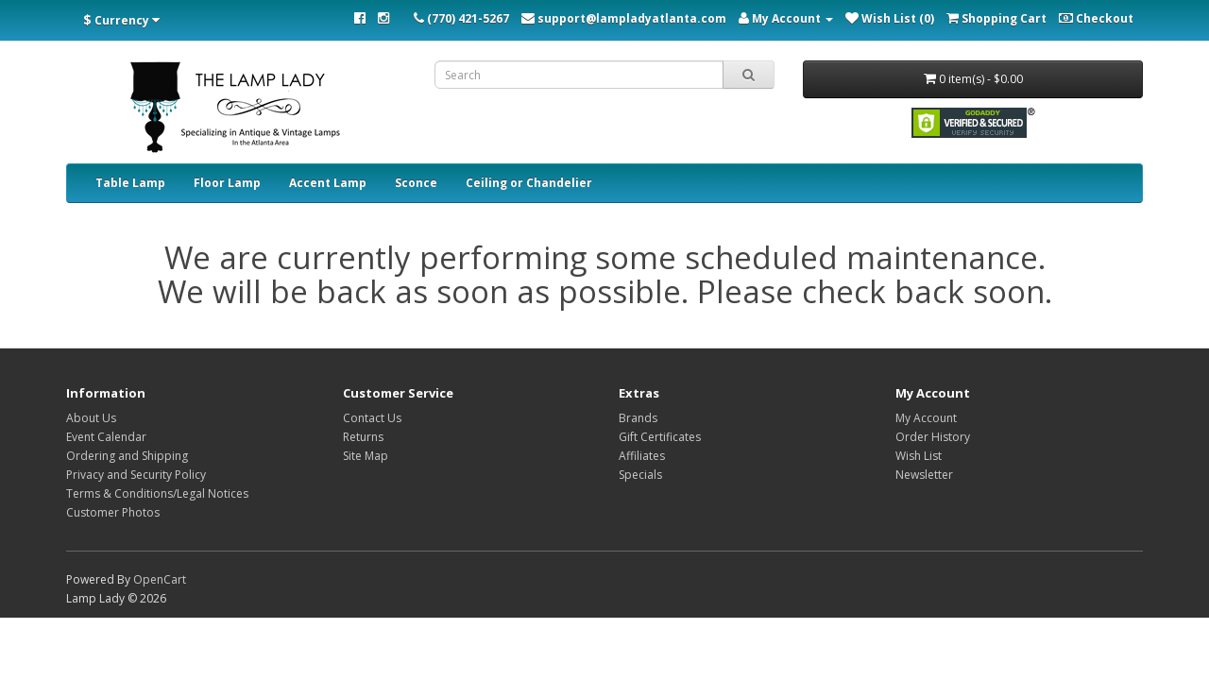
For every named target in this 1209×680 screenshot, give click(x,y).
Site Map (365, 456)
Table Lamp (130, 183)
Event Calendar (106, 437)
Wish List (918, 456)
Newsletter (924, 475)
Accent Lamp (327, 183)
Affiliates (642, 456)
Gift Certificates (660, 437)
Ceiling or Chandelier (529, 183)
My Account (926, 418)
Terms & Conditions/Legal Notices (157, 493)
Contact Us (372, 418)
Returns (363, 437)
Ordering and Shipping (127, 456)
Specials (640, 475)
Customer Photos (113, 512)
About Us (91, 418)
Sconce (416, 183)
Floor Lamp (227, 183)
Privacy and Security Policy (136, 475)
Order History (932, 437)
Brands (638, 418)
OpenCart (159, 579)
